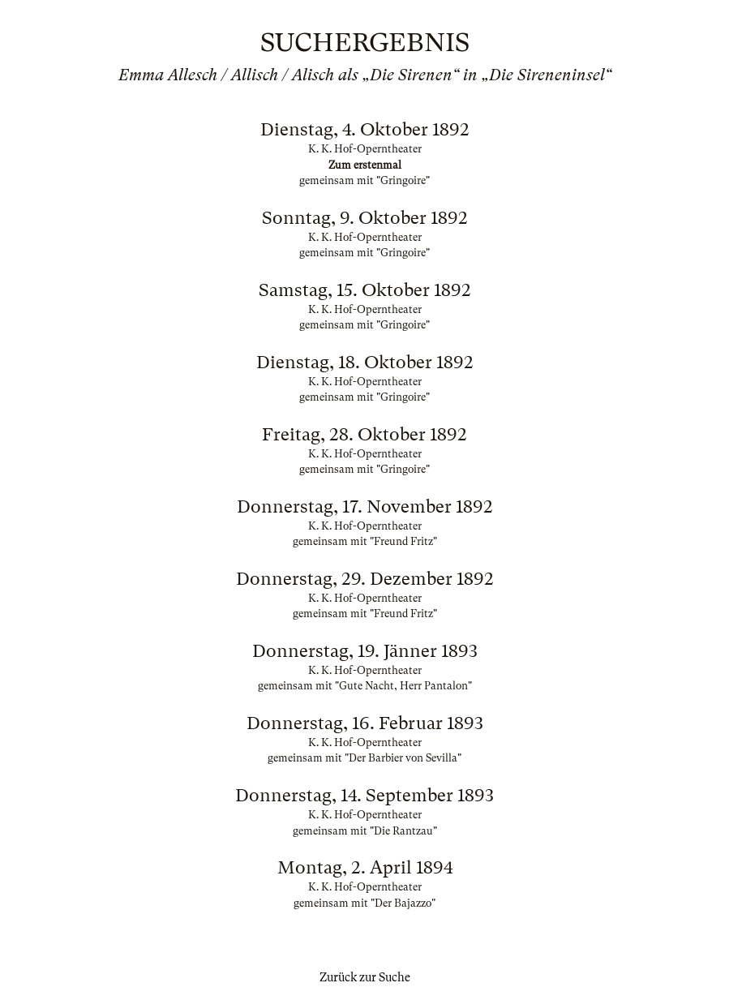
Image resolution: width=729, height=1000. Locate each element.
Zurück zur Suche (364, 977)
